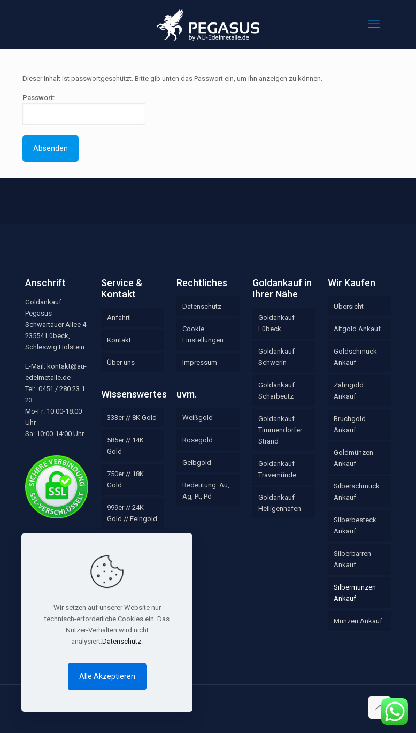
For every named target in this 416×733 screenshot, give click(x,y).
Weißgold (197, 418)
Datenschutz (201, 306)
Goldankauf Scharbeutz (276, 390)
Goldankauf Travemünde (277, 469)
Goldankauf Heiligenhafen (279, 503)
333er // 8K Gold (132, 418)
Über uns (121, 362)
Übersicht (349, 306)
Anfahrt (118, 318)
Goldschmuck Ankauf (355, 356)
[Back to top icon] (379, 707)
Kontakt (119, 340)
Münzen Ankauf (358, 621)
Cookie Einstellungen (203, 334)
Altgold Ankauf (357, 329)
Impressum (199, 362)
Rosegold (197, 440)
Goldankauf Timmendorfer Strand (280, 430)
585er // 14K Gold (125, 445)
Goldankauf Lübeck (276, 323)
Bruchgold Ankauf (350, 424)
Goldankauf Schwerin (276, 356)
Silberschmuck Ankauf (357, 491)
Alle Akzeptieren (107, 676)
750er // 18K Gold (125, 479)
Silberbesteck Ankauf (355, 525)
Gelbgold (196, 463)
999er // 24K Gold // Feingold (132, 513)
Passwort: (83, 109)
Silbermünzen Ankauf (355, 592)
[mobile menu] (374, 24)
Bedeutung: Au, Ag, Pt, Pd (205, 490)
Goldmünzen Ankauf (353, 458)
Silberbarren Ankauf (352, 559)
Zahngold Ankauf (349, 390)
